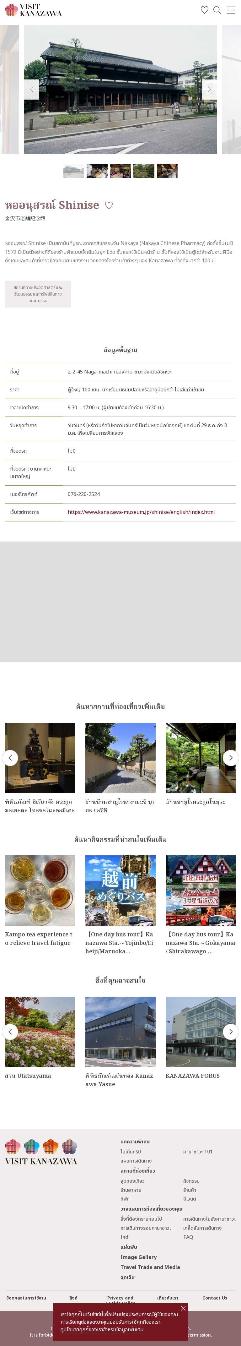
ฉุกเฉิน (127, 1277)
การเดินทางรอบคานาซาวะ (145, 1228)
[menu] (231, 10)
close (183, 1308)
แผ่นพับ (128, 1247)
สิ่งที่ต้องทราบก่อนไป (141, 1219)
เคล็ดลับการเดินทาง (202, 1228)
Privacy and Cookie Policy (120, 1301)
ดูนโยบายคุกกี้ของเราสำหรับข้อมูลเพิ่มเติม (102, 1329)
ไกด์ (124, 1237)
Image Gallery (138, 1257)
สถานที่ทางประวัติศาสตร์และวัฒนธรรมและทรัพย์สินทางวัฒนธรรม (37, 294)
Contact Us (215, 1298)
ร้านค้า (189, 1190)
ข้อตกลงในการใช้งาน (26, 1298)
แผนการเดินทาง (136, 1161)
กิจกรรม (191, 1181)
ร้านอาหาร (130, 1190)
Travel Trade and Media (150, 1267)
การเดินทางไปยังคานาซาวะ (209, 1219)
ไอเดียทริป (130, 1152)
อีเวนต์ (189, 1199)
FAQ (188, 1237)
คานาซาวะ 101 (198, 1152)
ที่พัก (125, 1199)
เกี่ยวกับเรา (167, 1298)
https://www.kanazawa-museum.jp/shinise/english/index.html (141, 512)
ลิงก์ (73, 1298)
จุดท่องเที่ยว (132, 1181)
